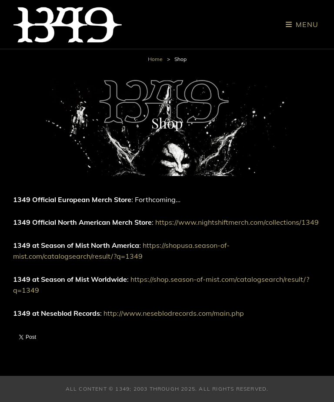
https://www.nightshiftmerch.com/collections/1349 (237, 222)
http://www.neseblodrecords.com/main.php (174, 313)
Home (155, 59)
